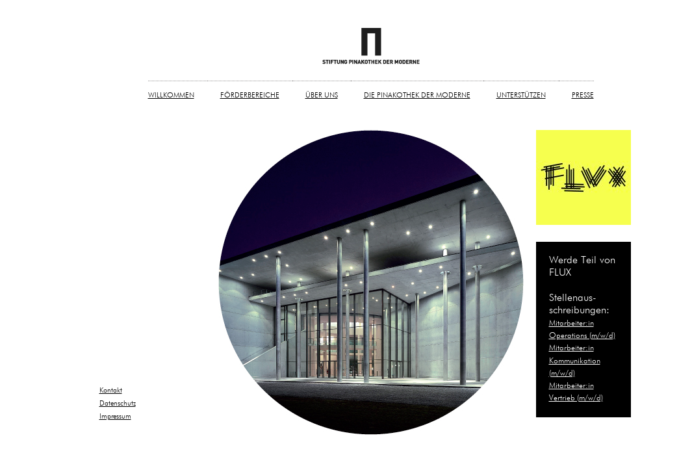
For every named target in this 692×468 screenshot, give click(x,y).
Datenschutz (117, 403)
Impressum (115, 416)
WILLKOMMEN (171, 95)
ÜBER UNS (321, 95)
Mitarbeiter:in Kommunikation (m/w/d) (574, 360)
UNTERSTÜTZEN (521, 95)
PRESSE (583, 95)
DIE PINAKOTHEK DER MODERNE (417, 95)
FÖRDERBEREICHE (249, 95)
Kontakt (110, 390)
